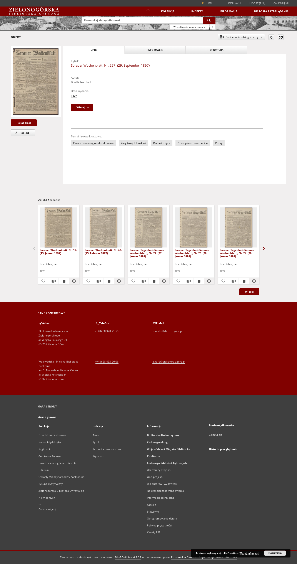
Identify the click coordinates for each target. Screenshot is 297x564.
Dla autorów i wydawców (162, 484)
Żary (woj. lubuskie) (133, 143)
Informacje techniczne (160, 498)
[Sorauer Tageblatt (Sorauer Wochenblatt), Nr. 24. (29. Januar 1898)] (238, 228)
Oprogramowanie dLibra (162, 518)
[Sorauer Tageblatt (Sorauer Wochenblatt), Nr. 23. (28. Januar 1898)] (193, 228)
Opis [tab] (94, 49)
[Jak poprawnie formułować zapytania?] (212, 27)
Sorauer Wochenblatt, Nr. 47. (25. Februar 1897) (103, 251)
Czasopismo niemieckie (193, 143)
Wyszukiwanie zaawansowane (190, 26)
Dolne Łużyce (161, 143)
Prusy (218, 143)
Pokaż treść (24, 123)
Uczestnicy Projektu (159, 470)
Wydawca (98, 456)
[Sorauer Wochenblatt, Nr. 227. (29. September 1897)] (35, 81)
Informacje (228, 11)
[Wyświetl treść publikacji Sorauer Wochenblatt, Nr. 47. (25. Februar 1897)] (109, 281)
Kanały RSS (153, 532)
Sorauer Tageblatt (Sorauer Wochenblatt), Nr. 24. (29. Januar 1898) (237, 253)
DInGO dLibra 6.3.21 (128, 557)
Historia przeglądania (271, 11)
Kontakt (151, 504)
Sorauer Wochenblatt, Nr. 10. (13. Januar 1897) (58, 251)
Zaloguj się (281, 3)
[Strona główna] (148, 11)
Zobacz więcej (47, 509)
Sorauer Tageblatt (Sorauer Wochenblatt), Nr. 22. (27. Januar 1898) (147, 253)
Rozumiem (275, 553)
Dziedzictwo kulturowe (52, 435)
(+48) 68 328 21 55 (106, 331)
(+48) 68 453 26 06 (106, 361)
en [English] (210, 3)
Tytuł (96, 442)
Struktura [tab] (217, 49)
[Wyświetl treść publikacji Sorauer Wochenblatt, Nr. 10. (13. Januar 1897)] (64, 281)
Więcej (249, 292)
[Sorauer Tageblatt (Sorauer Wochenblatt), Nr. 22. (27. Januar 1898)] (148, 228)
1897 (74, 95)
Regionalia (44, 449)
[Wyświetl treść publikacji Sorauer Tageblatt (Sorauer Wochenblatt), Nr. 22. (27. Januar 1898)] (154, 281)
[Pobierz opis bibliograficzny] (53, 281)
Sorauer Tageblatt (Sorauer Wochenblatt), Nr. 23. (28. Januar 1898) (192, 253)
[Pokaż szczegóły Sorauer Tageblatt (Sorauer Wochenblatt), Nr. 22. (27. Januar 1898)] (164, 281)
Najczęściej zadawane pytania (165, 491)
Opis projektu (155, 477)
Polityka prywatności (159, 525)
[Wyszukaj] (209, 20)
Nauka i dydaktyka (49, 442)
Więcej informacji (249, 553)
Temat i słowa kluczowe (107, 449)
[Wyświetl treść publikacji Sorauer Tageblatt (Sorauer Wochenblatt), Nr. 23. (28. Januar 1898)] (199, 281)
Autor (96, 435)
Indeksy (197, 11)
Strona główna (47, 417)
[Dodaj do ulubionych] (271, 37)
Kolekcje (167, 11)
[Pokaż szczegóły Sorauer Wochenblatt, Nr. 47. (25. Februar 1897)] (118, 281)
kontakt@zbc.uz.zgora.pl (167, 331)
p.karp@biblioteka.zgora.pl (168, 361)
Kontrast (234, 3)
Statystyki (153, 511)
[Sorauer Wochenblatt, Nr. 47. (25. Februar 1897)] (103, 228)
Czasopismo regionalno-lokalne (93, 143)
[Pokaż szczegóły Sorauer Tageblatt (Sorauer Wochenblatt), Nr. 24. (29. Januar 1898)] (254, 281)
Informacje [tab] (155, 49)
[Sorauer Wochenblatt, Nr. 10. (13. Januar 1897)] (58, 228)
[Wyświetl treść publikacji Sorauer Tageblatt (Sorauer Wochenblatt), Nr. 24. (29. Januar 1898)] (244, 281)
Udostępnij (257, 3)
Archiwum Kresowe (50, 456)
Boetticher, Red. (81, 82)
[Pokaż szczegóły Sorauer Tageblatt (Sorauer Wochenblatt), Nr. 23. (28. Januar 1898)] (209, 281)
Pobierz (21, 132)
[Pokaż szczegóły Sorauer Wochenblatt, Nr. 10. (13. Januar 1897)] (73, 281)
